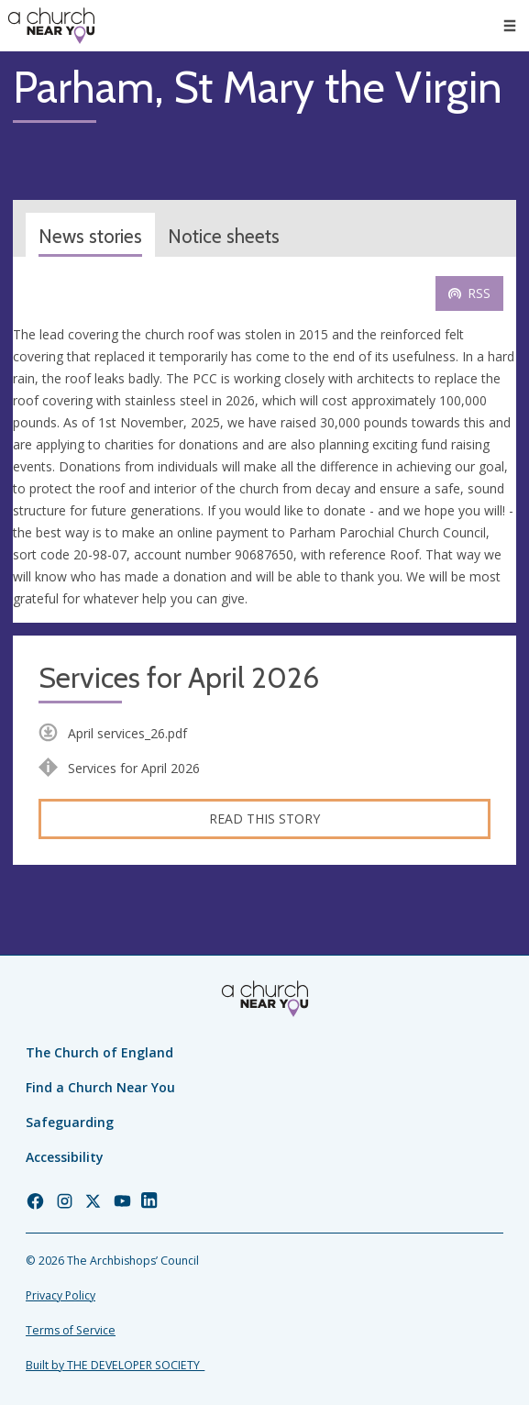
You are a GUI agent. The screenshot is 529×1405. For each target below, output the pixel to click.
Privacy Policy (60, 1295)
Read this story (264, 818)
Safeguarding (70, 1122)
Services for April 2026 (179, 678)
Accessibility (65, 1157)
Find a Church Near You (100, 1087)
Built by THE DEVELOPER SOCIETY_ (115, 1365)
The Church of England (99, 1052)
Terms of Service (71, 1330)
